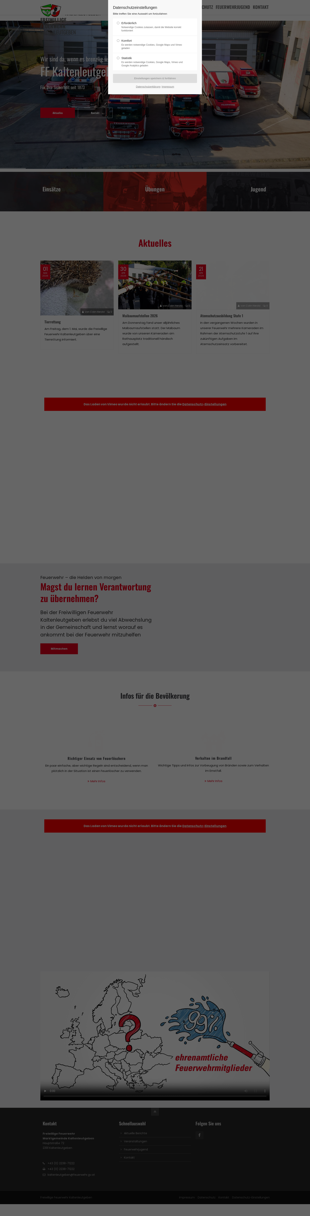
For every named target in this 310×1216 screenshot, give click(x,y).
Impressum (168, 86)
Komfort (153, 44)
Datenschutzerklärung (148, 86)
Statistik (153, 61)
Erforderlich (153, 26)
